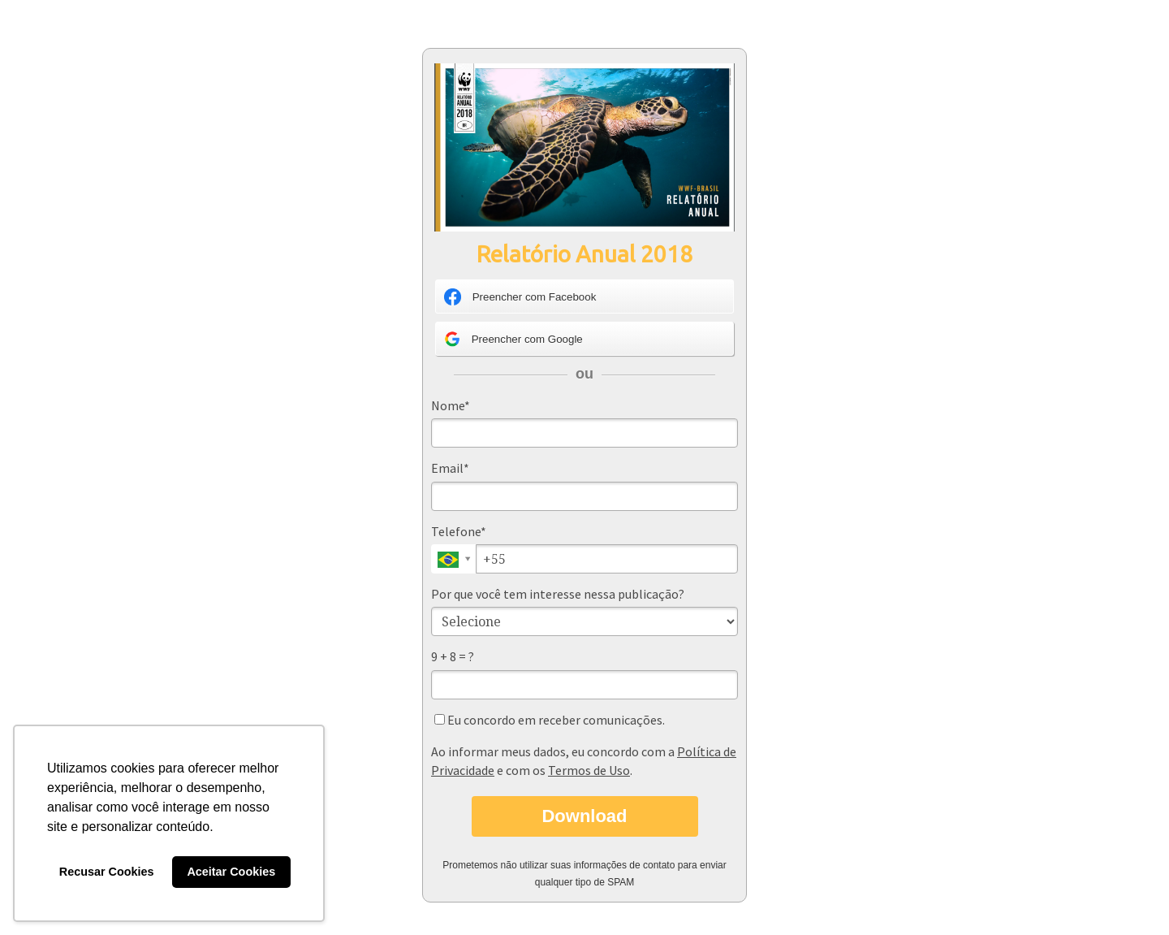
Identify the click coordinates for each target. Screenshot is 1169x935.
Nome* (450, 405)
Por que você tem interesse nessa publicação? (557, 594)
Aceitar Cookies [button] (231, 871)
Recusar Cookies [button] (106, 871)
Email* (450, 468)
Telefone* (458, 531)
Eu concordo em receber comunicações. (549, 720)
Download (584, 816)
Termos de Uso (589, 770)
